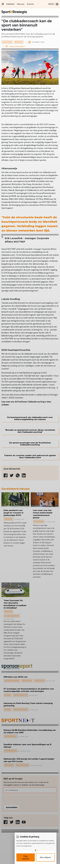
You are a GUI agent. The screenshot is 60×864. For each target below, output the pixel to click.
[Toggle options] (35, 850)
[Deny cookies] (45, 857)
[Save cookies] (25, 857)
